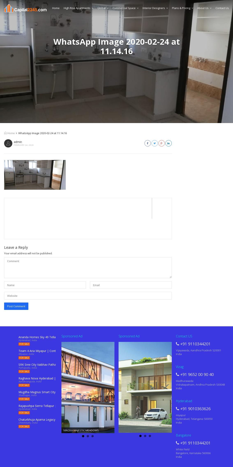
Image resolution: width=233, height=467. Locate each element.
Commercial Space (125, 8)
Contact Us (222, 8)
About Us (204, 8)
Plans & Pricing (182, 8)
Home (56, 8)
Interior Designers (155, 8)
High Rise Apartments (78, 8)
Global (102, 8)
